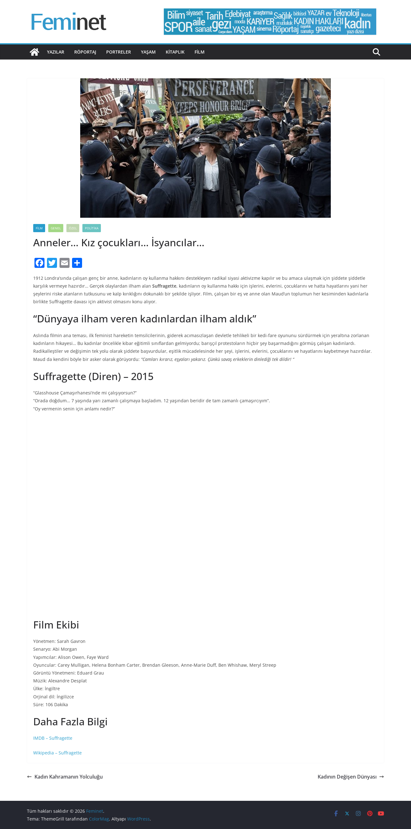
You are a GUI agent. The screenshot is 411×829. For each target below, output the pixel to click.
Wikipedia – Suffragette (57, 753)
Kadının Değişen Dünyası (351, 776)
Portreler (118, 52)
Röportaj (85, 52)
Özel (73, 228)
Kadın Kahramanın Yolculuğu (65, 776)
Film (200, 52)
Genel (56, 228)
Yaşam (148, 52)
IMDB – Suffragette (52, 738)
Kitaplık (175, 52)
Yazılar (55, 52)
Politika (91, 228)
